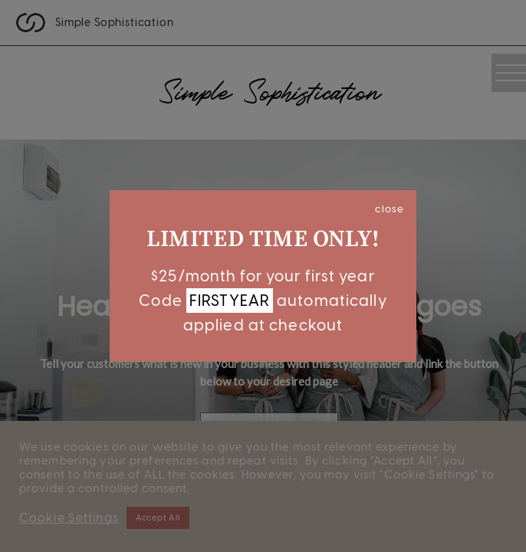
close (389, 208)
